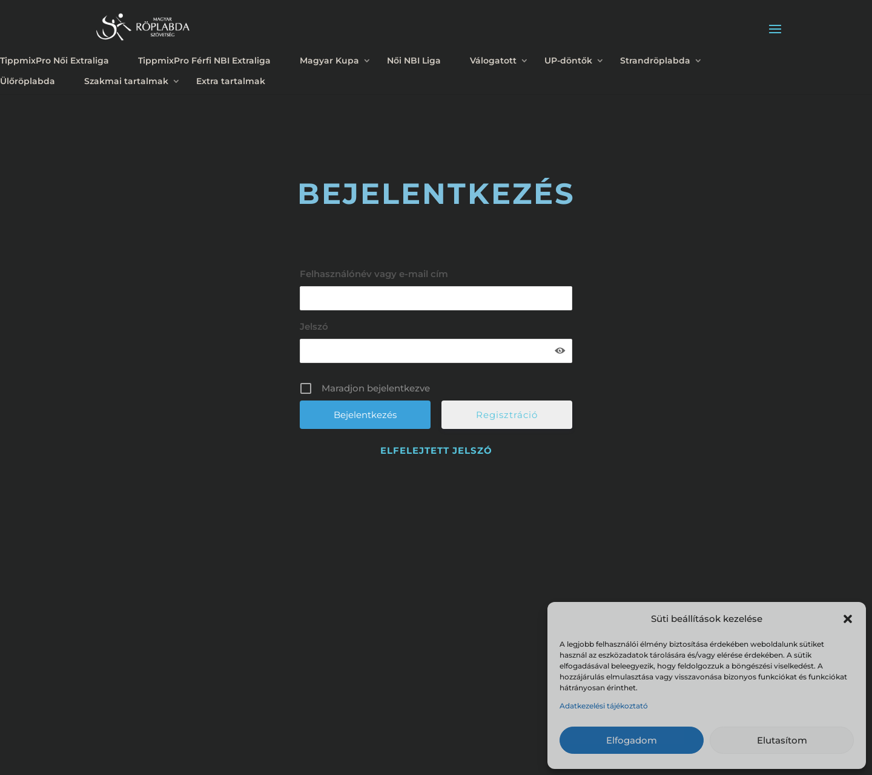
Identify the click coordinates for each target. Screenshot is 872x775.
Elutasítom (782, 740)
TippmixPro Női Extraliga (54, 60)
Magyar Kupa (329, 60)
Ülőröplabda (27, 81)
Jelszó (314, 326)
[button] (848, 619)
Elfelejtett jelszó (436, 450)
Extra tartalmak (230, 81)
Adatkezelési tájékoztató (604, 705)
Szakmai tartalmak (126, 81)
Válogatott (493, 60)
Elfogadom (631, 740)
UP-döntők (568, 60)
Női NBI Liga (414, 60)
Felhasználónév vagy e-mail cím (374, 274)
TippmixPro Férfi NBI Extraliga (204, 60)
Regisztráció (507, 414)
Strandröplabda (655, 60)
